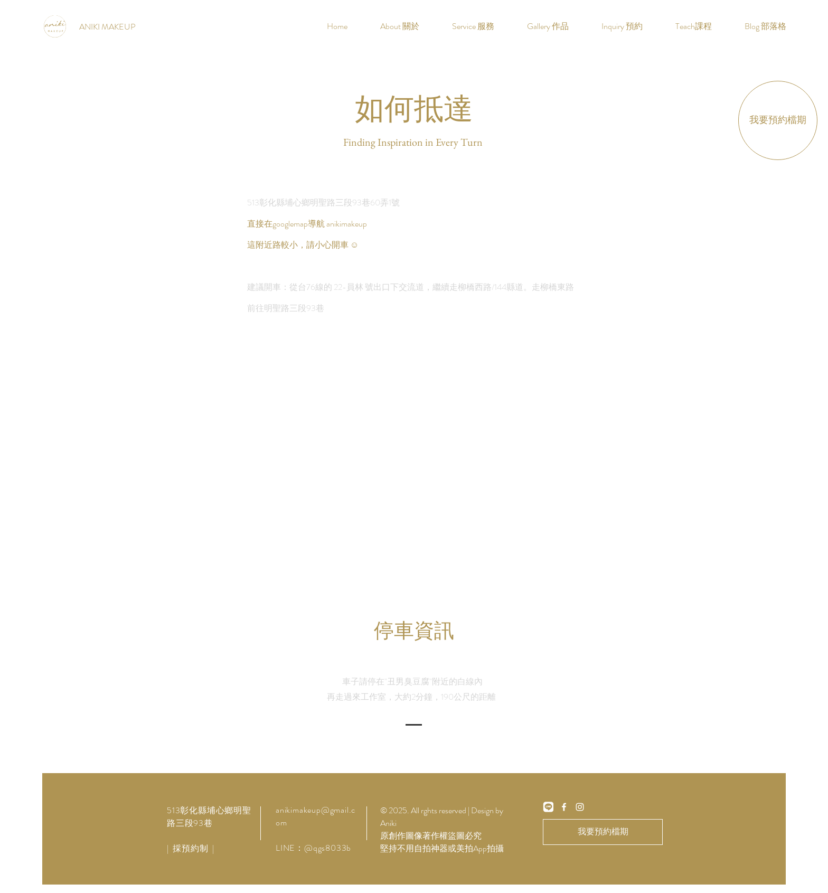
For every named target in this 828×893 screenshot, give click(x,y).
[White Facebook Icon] (564, 807)
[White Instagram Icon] (580, 807)
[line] (548, 807)
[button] (473, 26)
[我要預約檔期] (777, 120)
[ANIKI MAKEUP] (107, 26)
